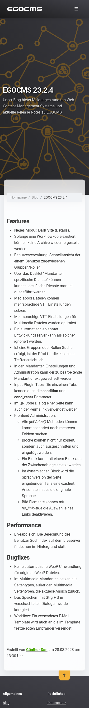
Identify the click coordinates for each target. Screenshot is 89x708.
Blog (35, 197)
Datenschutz (56, 703)
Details (62, 230)
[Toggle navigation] (76, 9)
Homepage (18, 197)
